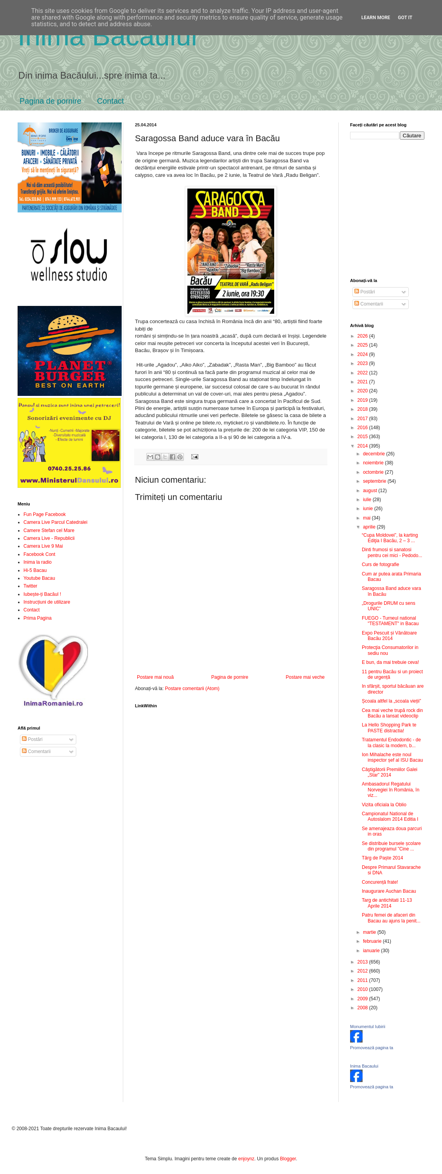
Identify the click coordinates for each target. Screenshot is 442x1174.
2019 (363, 400)
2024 (363, 354)
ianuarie (372, 950)
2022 (363, 373)
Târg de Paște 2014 (382, 858)
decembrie (374, 454)
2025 (363, 345)
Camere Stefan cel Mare (48, 530)
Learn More (375, 17)
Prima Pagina (37, 618)
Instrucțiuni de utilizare (46, 602)
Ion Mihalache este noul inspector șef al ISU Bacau (392, 757)
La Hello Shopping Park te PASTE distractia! (389, 727)
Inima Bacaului (364, 1066)
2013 (363, 962)
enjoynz (246, 1158)
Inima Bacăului (107, 36)
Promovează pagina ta (371, 1047)
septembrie (375, 481)
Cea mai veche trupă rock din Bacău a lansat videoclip (392, 713)
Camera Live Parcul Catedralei (55, 522)
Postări (32, 739)
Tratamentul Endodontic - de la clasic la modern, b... (391, 742)
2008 (363, 1007)
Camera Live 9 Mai (43, 546)
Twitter (30, 586)
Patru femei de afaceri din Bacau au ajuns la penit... (391, 917)
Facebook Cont (39, 554)
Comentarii (36, 751)
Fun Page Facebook (44, 514)
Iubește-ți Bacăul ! (42, 594)
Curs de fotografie (380, 564)
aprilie (370, 527)
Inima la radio (37, 562)
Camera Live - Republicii (49, 538)
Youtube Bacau (39, 578)
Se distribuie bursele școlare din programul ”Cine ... (391, 846)
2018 (363, 409)
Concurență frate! (380, 882)
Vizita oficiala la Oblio (384, 804)
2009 (363, 998)
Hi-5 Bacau (35, 570)
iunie (368, 508)
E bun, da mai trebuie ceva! (390, 662)
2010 (363, 989)
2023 (363, 363)
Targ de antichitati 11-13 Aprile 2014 (387, 902)
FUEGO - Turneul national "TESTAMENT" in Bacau (390, 620)
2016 (363, 427)
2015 (363, 436)
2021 (363, 382)
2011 (363, 980)
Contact (110, 101)
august (370, 490)
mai (367, 518)
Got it (405, 17)
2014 (363, 446)
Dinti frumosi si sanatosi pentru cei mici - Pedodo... (392, 552)
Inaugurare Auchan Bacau (389, 891)
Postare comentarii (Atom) (192, 688)
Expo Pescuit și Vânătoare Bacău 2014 (389, 635)
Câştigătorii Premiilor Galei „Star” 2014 (389, 772)
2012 (363, 971)
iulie (368, 499)
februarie (373, 941)
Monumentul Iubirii (367, 1026)
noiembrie (374, 463)
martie (370, 932)
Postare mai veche (305, 677)
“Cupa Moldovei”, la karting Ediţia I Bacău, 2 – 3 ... (390, 537)
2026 (363, 336)
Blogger (288, 1158)
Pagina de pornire (50, 101)
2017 (363, 418)
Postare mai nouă (155, 677)
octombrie (374, 472)
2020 (363, 391)
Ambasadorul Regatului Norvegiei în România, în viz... (390, 789)
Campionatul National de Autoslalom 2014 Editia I (390, 816)
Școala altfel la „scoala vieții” (391, 701)
